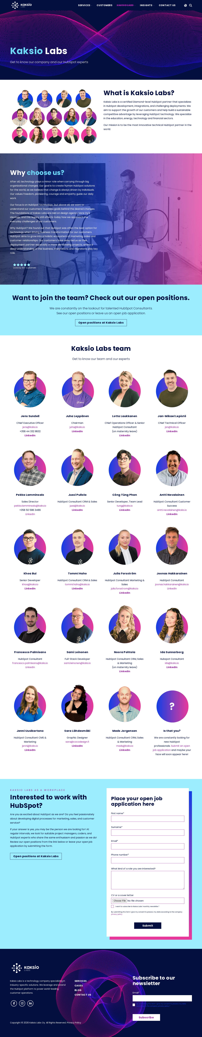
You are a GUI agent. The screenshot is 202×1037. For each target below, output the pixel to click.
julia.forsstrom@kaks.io (124, 588)
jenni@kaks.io (30, 746)
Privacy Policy (74, 1022)
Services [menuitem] (81, 981)
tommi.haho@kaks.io (77, 584)
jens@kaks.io (30, 427)
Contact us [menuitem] (83, 994)
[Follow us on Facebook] (14, 1003)
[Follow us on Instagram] (22, 1003)
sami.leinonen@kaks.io (77, 663)
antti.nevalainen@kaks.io (172, 510)
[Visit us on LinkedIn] (30, 1003)
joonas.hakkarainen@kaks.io (172, 584)
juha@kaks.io (77, 427)
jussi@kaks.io (77, 506)
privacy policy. (117, 914)
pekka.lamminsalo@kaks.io (30, 506)
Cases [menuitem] (79, 985)
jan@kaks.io (172, 427)
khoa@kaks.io (30, 584)
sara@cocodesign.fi (77, 742)
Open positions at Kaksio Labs (101, 322)
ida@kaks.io (172, 663)
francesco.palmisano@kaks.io (30, 663)
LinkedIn (77, 431)
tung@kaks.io (125, 506)
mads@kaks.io (124, 746)
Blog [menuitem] (78, 990)
